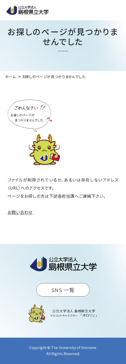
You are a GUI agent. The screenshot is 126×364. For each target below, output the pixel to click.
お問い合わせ (20, 212)
